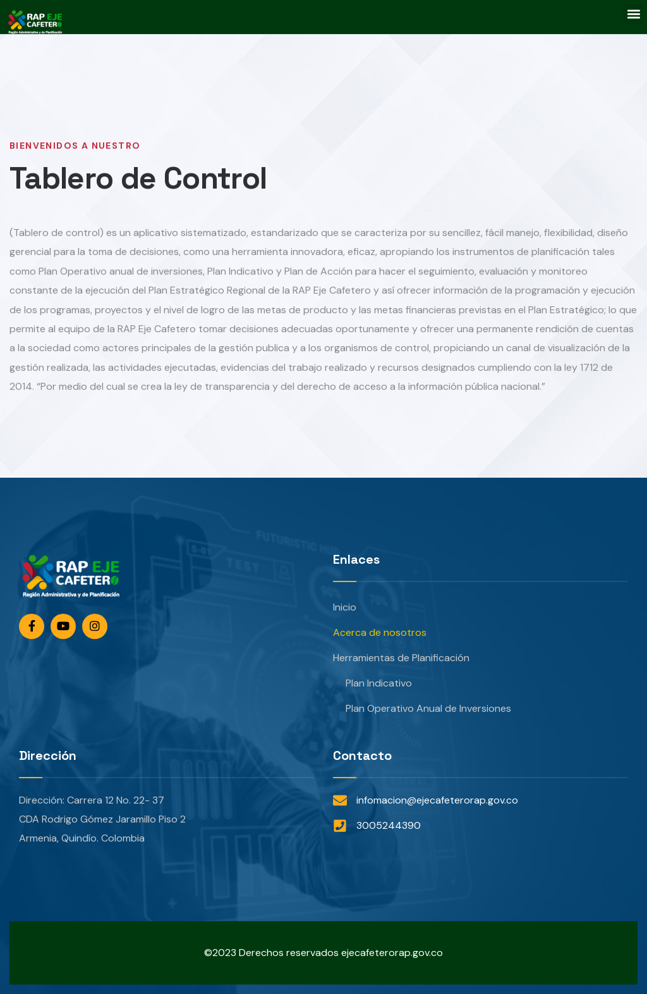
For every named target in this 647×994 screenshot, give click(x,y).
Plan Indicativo (379, 683)
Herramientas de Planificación (401, 657)
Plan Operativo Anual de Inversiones (428, 708)
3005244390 (388, 825)
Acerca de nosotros (379, 632)
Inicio (344, 607)
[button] (633, 13)
